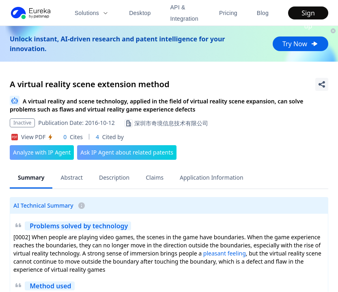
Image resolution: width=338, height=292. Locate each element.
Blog (263, 13)
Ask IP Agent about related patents (126, 152)
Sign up (308, 14)
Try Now (300, 43)
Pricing (228, 13)
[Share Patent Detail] (321, 84)
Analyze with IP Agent (42, 152)
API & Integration (184, 13)
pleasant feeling (224, 253)
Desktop (140, 13)
